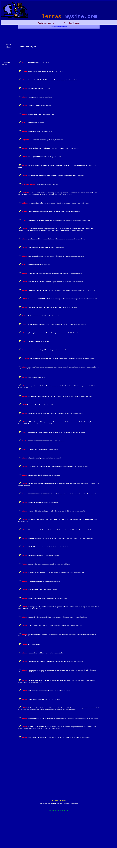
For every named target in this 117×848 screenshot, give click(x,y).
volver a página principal (59, 26)
